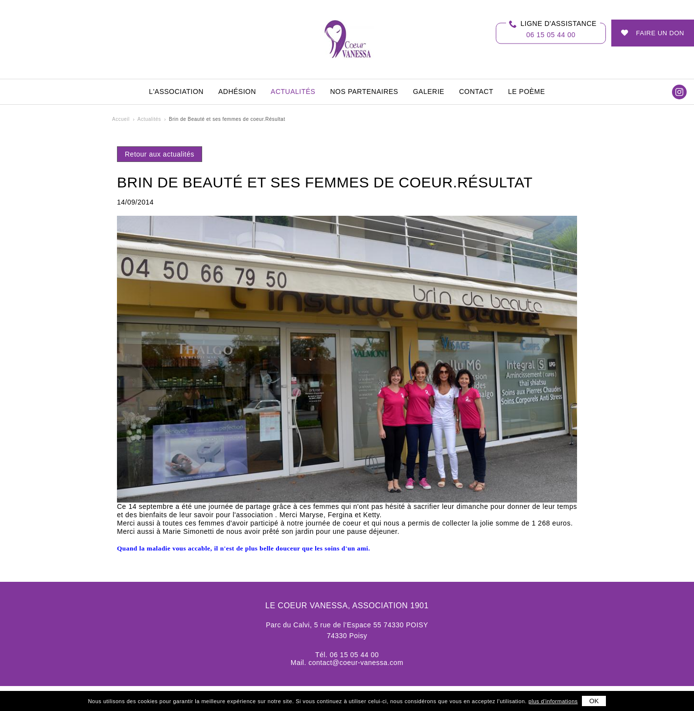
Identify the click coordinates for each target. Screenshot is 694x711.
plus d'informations (553, 701)
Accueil (121, 119)
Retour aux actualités (159, 154)
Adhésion (237, 91)
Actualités (293, 91)
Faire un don (660, 33)
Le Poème (526, 91)
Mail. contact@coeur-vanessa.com (347, 662)
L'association (176, 91)
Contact (476, 91)
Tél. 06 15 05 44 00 (347, 655)
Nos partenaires (364, 91)
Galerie (428, 91)
